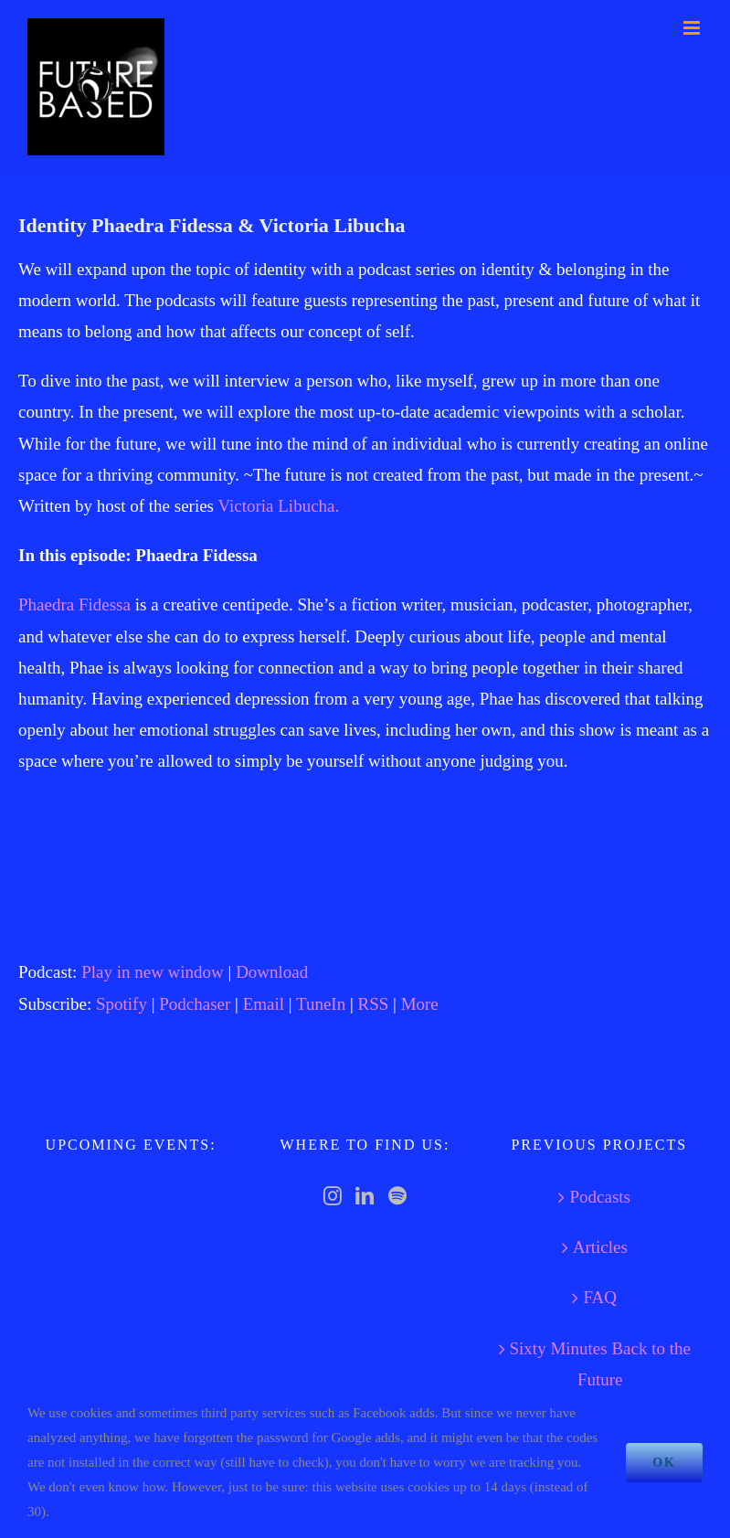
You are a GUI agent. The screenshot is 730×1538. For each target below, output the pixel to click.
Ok (664, 1462)
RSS (373, 1003)
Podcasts (599, 1196)
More (420, 1003)
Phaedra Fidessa (74, 604)
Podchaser (194, 1003)
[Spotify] (397, 1196)
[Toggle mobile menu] (693, 27)
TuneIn (320, 1003)
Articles (600, 1247)
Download (272, 971)
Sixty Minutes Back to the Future (600, 1364)
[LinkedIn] (364, 1196)
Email (263, 1003)
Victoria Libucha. (278, 505)
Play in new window (152, 971)
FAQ (600, 1297)
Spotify (121, 1003)
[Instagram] (332, 1196)
